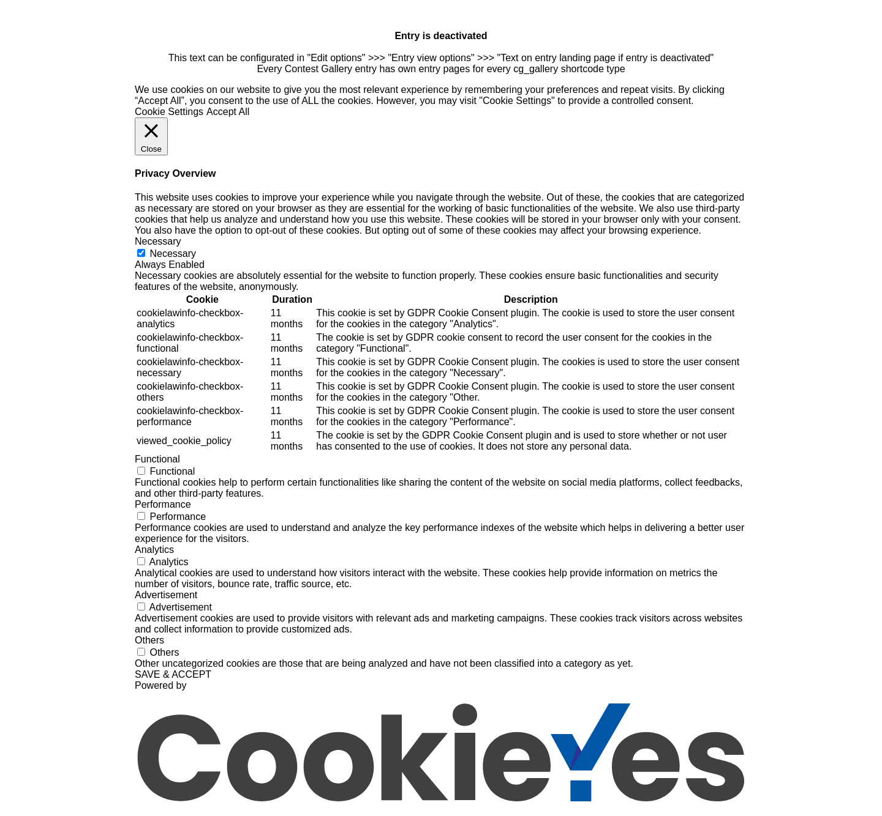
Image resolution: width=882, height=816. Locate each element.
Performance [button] (163, 504)
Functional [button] (157, 459)
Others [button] (149, 640)
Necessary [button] (158, 241)
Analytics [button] (154, 549)
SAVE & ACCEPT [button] (173, 674)
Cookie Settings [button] (169, 111)
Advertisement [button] (166, 595)
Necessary (172, 253)
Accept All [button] (227, 111)
